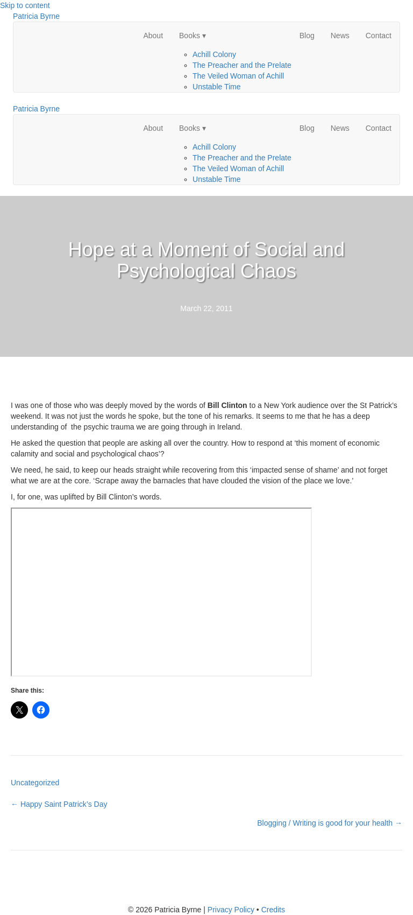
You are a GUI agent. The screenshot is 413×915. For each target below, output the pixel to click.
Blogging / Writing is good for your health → (329, 823)
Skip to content (25, 5)
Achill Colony (214, 54)
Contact (378, 35)
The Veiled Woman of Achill (238, 76)
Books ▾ (192, 35)
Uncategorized (35, 782)
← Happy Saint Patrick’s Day (59, 804)
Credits (273, 909)
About (153, 35)
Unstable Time (216, 86)
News (340, 35)
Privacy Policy (231, 909)
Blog (307, 35)
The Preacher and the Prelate (242, 65)
